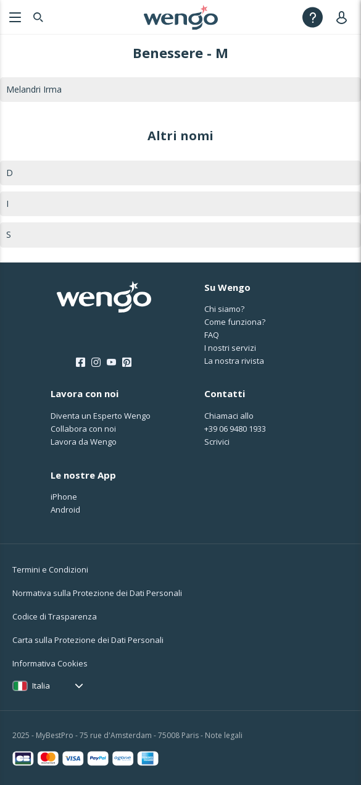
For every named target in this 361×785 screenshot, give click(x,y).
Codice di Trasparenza (54, 616)
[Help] (312, 17)
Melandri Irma (34, 89)
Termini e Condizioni (50, 569)
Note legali (224, 735)
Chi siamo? (224, 308)
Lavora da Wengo (84, 441)
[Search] (38, 17)
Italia (41, 685)
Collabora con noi (83, 428)
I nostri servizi (230, 347)
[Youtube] (111, 362)
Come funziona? (234, 321)
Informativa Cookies (50, 663)
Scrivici (217, 441)
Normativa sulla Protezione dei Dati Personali (97, 592)
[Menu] (13, 17)
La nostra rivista (234, 360)
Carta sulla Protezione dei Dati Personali (88, 639)
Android (65, 509)
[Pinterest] (126, 362)
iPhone (64, 496)
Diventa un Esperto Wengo (101, 415)
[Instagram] (96, 362)
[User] (344, 17)
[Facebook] (80, 362)
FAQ (211, 334)
